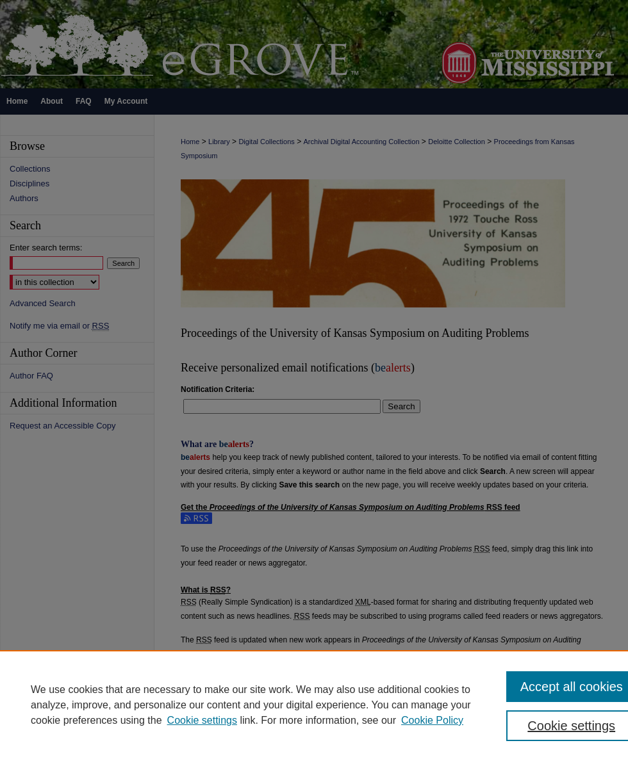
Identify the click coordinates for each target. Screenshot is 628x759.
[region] (314, 704)
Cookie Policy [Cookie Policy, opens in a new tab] (432, 720)
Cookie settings (202, 720)
